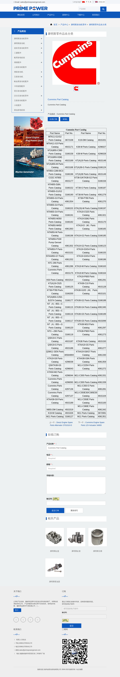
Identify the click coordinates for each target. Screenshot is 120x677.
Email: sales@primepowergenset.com (29, 2)
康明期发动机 (19, 43)
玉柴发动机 (18, 77)
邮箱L (65, 119)
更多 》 (17, 610)
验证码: (49, 499)
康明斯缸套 (76, 551)
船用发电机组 (19, 58)
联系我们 (95, 15)
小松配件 (17, 105)
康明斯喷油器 (54, 582)
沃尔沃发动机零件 (21, 96)
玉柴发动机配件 (20, 100)
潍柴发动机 (18, 72)
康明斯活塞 (97, 551)
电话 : (49, 455)
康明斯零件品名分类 (97, 24)
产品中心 (51, 15)
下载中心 (81, 15)
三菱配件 (17, 53)
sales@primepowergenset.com (29, 650)
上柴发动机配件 (20, 67)
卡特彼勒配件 (19, 86)
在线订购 (53, 119)
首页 (55, 24)
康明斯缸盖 (54, 551)
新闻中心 (66, 15)
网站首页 (21, 15)
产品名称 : (51, 444)
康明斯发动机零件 (78, 24)
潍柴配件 (17, 62)
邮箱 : (49, 464)
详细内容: (50, 475)
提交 (72, 626)
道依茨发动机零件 (21, 48)
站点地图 (79, 669)
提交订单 (55, 510)
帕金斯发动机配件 (21, 81)
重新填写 (74, 510)
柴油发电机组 (19, 110)
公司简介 (36, 15)
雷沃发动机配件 (20, 91)
